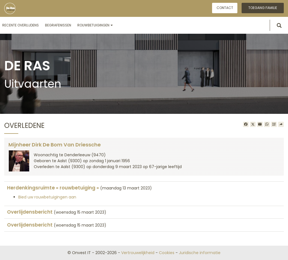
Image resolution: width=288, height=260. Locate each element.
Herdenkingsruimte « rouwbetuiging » (53, 187)
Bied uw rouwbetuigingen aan (47, 197)
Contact (225, 7)
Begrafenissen (58, 25)
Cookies (166, 253)
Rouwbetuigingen (95, 25)
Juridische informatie (199, 253)
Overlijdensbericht (30, 212)
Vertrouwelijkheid (137, 253)
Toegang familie (262, 7)
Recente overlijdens (20, 25)
